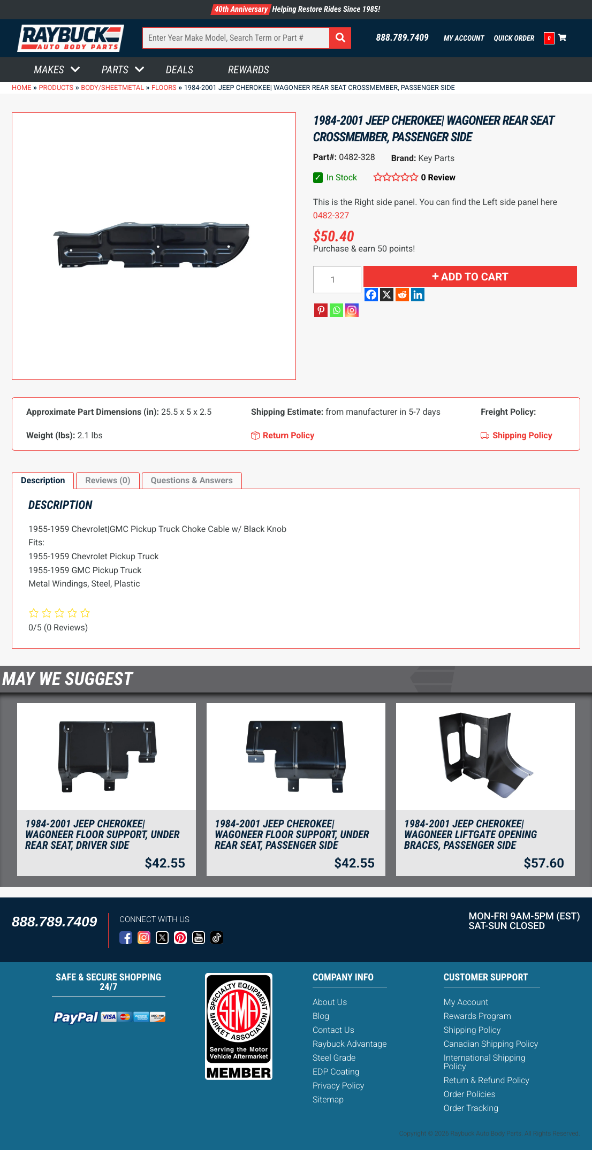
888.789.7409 (402, 38)
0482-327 (331, 215)
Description (43, 480)
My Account (464, 38)
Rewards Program (477, 1016)
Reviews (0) (107, 480)
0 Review (438, 177)
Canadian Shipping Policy (491, 1044)
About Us (330, 1002)
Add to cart (474, 276)
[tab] (43, 480)
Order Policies (470, 1094)
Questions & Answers (192, 480)
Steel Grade (334, 1058)
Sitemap (328, 1099)
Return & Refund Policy (486, 1080)
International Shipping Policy (485, 1062)
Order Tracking (471, 1108)
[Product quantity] (337, 279)
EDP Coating (336, 1072)
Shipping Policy (472, 1030)
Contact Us (333, 1030)
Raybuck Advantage (350, 1044)
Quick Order (514, 38)
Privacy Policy (338, 1085)
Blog (321, 1016)
